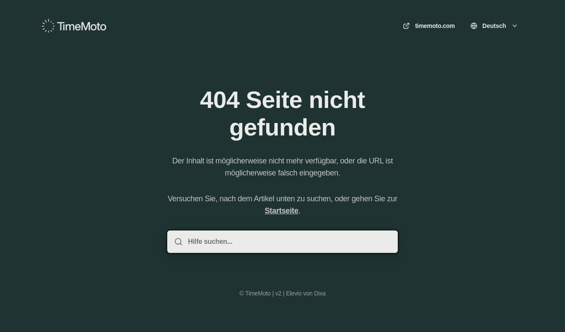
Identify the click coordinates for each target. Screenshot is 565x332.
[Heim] (74, 25)
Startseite (281, 210)
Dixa (319, 293)
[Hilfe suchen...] (288, 242)
